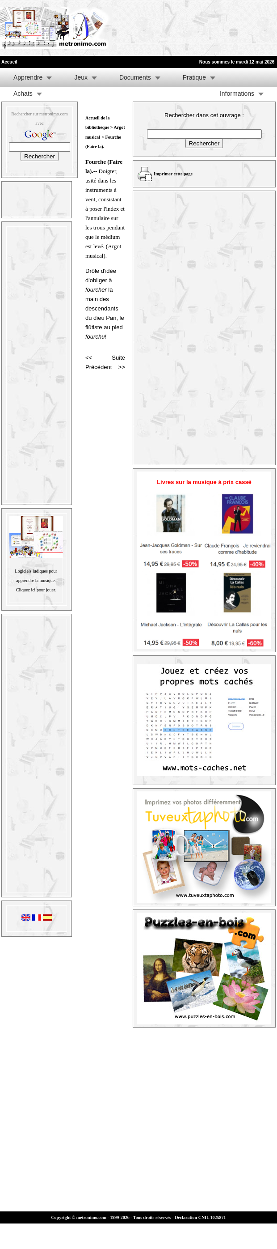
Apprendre (27, 77)
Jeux (81, 77)
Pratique (194, 77)
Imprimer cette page (173, 173)
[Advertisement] (140, 28)
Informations (237, 93)
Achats (23, 93)
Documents (135, 77)
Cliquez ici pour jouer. (36, 589)
